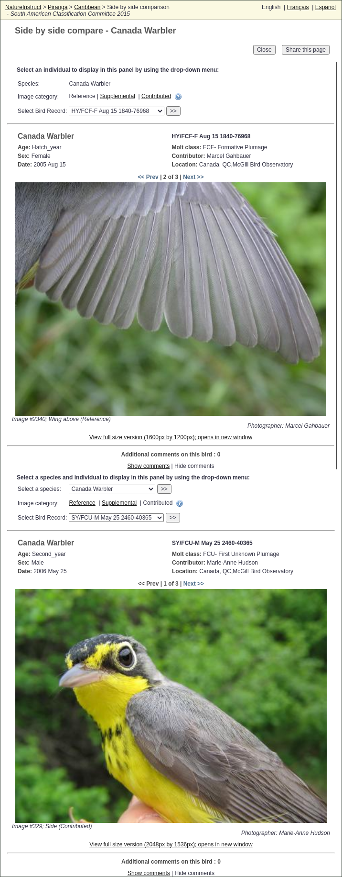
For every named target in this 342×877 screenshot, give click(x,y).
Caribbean (87, 7)
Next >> (193, 177)
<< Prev (148, 177)
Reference (82, 503)
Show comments (149, 466)
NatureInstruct (23, 7)
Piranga (57, 7)
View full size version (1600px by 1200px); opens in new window (170, 437)
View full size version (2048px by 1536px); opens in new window (170, 844)
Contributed (156, 96)
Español (325, 7)
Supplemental (117, 96)
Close (264, 49)
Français (298, 7)
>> (173, 111)
